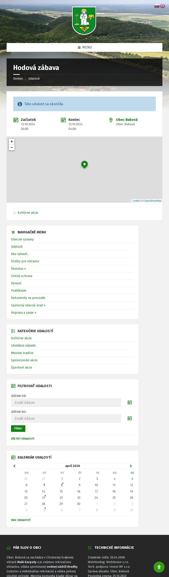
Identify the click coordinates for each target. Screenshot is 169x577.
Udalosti (34, 79)
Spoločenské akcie (24, 360)
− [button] (12, 147)
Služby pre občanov (25, 261)
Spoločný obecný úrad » (28, 305)
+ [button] (12, 141)
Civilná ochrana (21, 276)
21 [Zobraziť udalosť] (43, 498)
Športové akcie (21, 367)
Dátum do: (18, 412)
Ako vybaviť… (20, 254)
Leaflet (136, 200)
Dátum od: (18, 396)
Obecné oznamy (22, 239)
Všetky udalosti (22, 438)
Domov (18, 79)
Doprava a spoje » (23, 313)
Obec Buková (127, 120)
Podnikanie (18, 290)
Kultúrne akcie (28, 213)
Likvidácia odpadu (23, 345)
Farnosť (16, 283)
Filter (18, 428)
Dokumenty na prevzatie (28, 298)
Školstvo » (18, 269)
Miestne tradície (22, 353)
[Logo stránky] (84, 34)
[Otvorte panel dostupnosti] (159, 567)
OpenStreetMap (152, 200)
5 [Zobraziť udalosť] (44, 510)
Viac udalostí (20, 520)
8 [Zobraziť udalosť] (62, 485)
